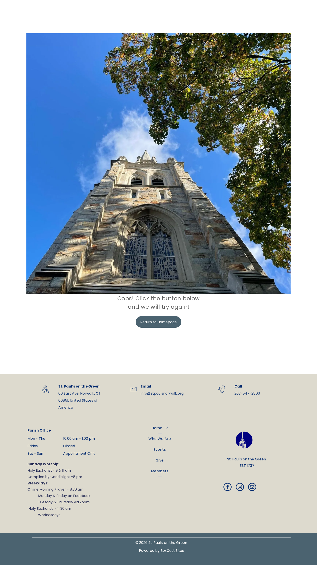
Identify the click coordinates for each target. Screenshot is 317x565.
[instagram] (240, 487)
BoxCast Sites (172, 550)
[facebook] (227, 487)
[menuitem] (159, 428)
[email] (252, 487)
